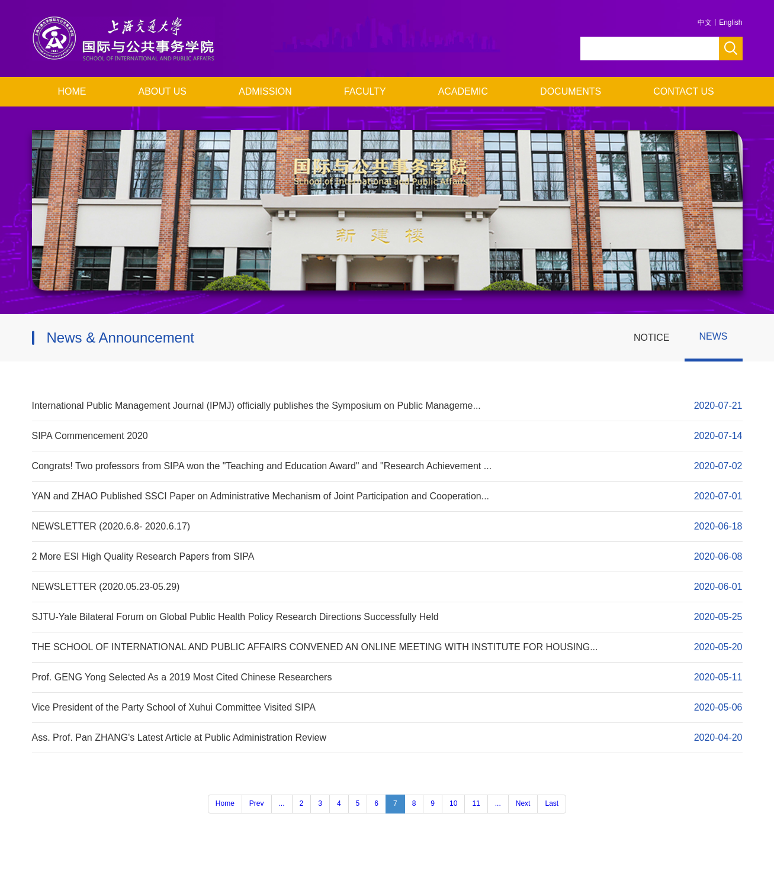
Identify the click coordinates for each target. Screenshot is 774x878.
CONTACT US (683, 91)
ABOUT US (163, 91)
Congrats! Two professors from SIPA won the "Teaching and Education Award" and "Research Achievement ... (262, 466)
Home (225, 803)
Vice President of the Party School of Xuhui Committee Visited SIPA (174, 707)
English (730, 22)
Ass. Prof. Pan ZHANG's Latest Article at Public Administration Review (179, 737)
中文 (705, 22)
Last (551, 803)
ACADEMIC (463, 91)
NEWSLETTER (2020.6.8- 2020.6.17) (111, 526)
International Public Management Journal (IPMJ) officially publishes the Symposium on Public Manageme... (256, 406)
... (282, 803)
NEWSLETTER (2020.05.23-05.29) (106, 587)
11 (476, 803)
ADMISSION (265, 91)
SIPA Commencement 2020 (90, 436)
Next (523, 803)
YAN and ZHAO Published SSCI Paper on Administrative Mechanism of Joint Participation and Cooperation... (261, 496)
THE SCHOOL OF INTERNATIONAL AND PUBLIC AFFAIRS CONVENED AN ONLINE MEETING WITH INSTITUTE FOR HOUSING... (315, 647)
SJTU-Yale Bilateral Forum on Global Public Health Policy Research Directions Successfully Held (235, 617)
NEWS (713, 336)
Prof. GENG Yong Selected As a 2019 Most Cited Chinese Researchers (182, 677)
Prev (256, 803)
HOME (72, 91)
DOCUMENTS (570, 91)
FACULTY (365, 91)
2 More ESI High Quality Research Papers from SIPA (143, 556)
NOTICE (651, 338)
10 (453, 803)
